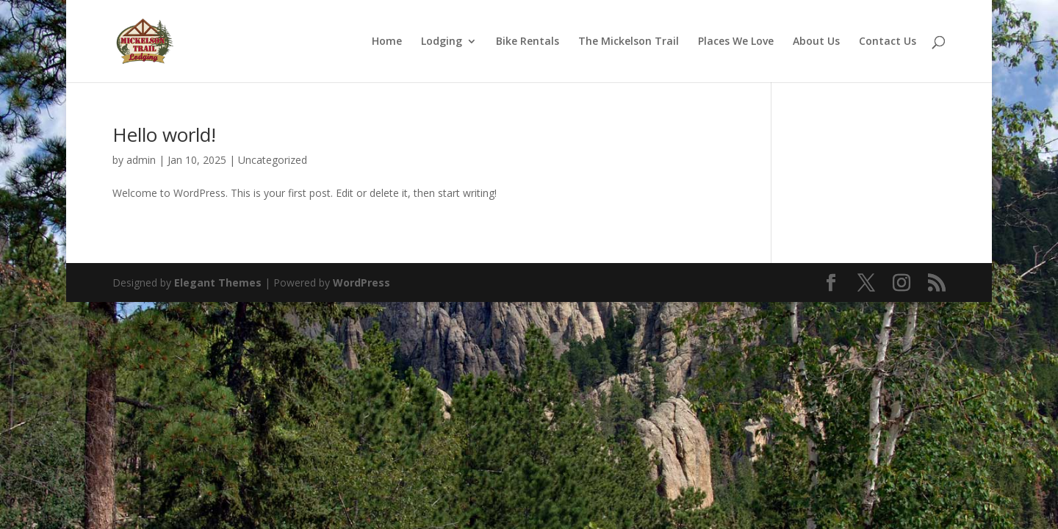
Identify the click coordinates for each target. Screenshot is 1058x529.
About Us (816, 42)
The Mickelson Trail (628, 42)
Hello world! (164, 134)
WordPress (361, 282)
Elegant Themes (218, 282)
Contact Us (887, 42)
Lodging (441, 42)
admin (141, 160)
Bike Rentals (527, 42)
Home (387, 42)
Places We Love (736, 42)
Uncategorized (272, 160)
